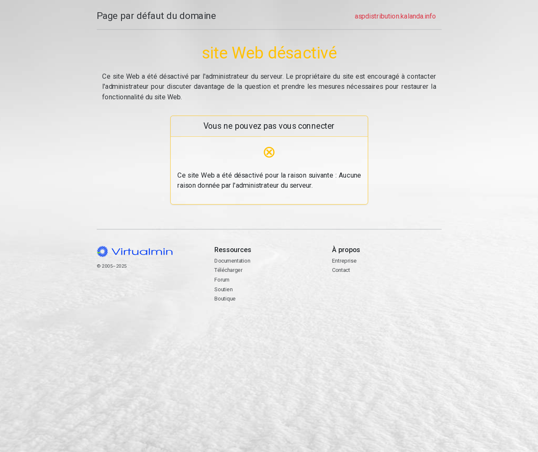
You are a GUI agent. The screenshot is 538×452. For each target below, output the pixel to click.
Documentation (232, 261)
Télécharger (228, 270)
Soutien (223, 289)
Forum (221, 280)
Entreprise (344, 261)
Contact (386, 301)
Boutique (224, 298)
